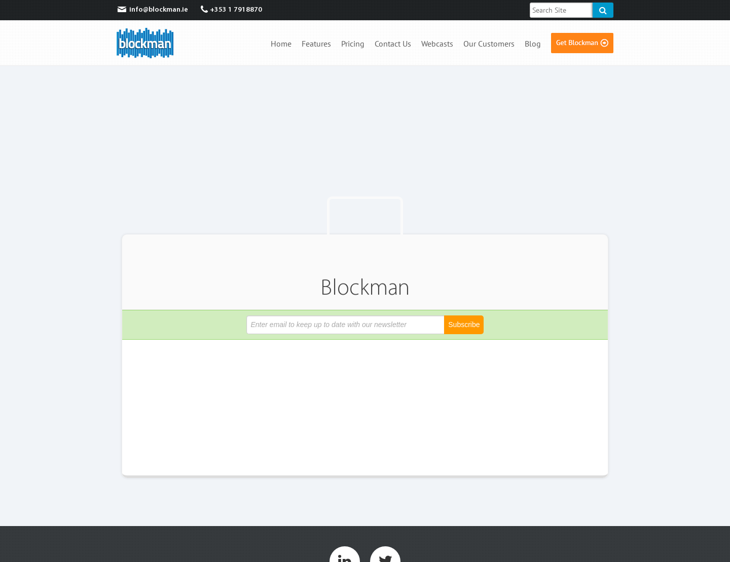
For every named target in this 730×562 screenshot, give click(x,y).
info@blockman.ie (152, 10)
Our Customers (489, 44)
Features (316, 44)
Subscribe (464, 324)
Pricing (352, 44)
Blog (533, 44)
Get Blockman (582, 43)
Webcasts (437, 44)
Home (281, 44)
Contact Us (393, 44)
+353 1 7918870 (231, 10)
